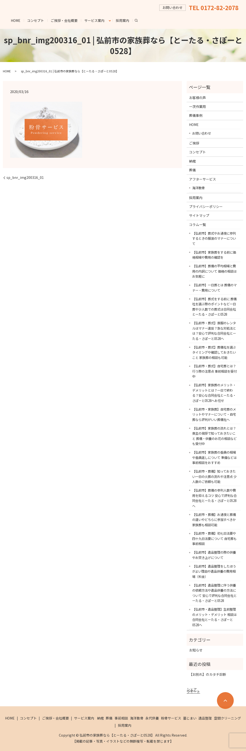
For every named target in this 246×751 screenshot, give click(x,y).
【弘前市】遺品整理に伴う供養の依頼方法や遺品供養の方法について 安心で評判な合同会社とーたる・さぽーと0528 (214, 593)
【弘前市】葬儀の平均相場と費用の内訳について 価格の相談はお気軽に (214, 271)
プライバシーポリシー (206, 206)
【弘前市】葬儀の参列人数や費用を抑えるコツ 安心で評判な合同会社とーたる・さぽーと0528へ (214, 498)
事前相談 (121, 718)
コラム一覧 (197, 224)
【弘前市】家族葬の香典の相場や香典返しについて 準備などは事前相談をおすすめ (214, 457)
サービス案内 (94, 20)
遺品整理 (205, 718)
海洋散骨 (198, 187)
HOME (15, 20)
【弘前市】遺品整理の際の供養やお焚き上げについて (214, 555)
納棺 (192, 161)
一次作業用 (197, 106)
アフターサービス (202, 179)
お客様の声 (197, 97)
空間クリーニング (227, 718)
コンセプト (35, 20)
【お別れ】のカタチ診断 (207, 674)
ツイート (193, 691)
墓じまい (190, 718)
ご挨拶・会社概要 (64, 20)
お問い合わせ (201, 133)
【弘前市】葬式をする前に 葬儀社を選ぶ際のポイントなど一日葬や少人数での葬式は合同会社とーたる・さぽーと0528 (214, 306)
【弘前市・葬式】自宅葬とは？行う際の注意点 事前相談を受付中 (214, 371)
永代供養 (152, 718)
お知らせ (196, 650)
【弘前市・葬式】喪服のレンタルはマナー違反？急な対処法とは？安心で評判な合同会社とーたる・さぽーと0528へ (214, 330)
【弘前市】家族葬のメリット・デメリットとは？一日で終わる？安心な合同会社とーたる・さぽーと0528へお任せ (214, 392)
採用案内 (122, 20)
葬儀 (192, 170)
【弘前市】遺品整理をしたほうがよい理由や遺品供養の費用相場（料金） (214, 571)
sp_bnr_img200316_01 (25, 177)
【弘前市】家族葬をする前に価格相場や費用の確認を (214, 255)
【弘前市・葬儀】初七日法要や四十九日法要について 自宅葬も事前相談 (214, 538)
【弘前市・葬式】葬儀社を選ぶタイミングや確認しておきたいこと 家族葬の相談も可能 (214, 352)
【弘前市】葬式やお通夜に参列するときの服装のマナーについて (214, 238)
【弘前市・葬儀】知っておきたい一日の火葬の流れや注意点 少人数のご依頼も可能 (214, 476)
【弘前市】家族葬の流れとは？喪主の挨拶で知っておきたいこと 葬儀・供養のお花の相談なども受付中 (214, 436)
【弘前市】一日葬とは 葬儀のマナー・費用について (214, 287)
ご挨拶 (194, 143)
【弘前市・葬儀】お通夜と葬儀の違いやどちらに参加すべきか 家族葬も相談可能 (214, 519)
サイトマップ (199, 215)
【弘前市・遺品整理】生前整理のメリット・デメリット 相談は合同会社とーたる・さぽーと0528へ (214, 617)
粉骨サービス (171, 718)
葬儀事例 (196, 115)
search (138, 20)
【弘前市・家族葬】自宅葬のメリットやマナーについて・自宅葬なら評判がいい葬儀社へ (214, 414)
